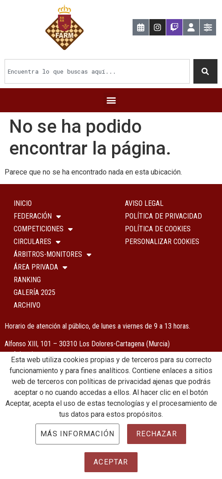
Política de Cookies (158, 229)
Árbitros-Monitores (52, 254)
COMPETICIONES (43, 229)
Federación (37, 216)
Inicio (23, 203)
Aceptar (111, 462)
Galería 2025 (34, 292)
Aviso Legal (144, 203)
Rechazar (156, 433)
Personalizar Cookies (162, 241)
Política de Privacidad (163, 216)
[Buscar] (205, 71)
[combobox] (97, 71)
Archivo (27, 305)
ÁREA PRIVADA (40, 267)
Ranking (27, 279)
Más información (77, 433)
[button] (111, 100)
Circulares (37, 241)
